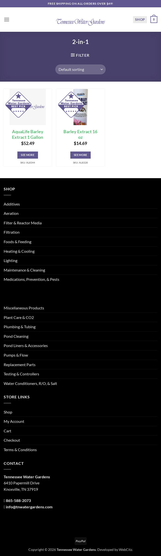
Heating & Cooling (19, 251)
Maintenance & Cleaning (24, 270)
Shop (140, 19)
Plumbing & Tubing (20, 326)
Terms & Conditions (20, 449)
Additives (12, 204)
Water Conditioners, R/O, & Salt (30, 383)
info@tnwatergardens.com (29, 506)
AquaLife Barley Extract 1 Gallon (27, 134)
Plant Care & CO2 (19, 317)
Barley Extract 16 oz (80, 134)
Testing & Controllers (21, 373)
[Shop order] (80, 69)
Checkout (12, 440)
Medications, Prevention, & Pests (31, 279)
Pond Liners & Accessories (26, 345)
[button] (7, 19)
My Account (14, 421)
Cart (7, 430)
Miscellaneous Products (24, 307)
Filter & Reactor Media (23, 222)
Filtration (12, 232)
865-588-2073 (18, 500)
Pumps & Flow (16, 355)
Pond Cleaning (16, 336)
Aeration (11, 213)
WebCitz (125, 549)
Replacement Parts (20, 364)
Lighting (10, 260)
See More (27, 154)
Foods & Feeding (17, 241)
